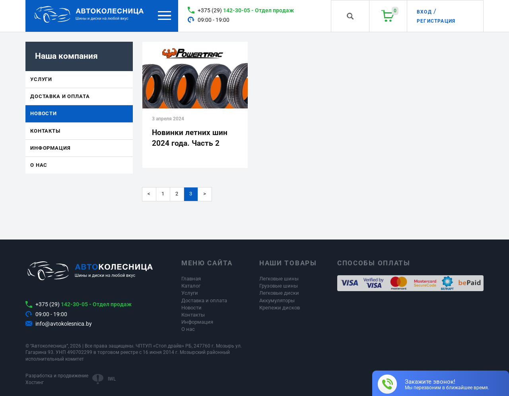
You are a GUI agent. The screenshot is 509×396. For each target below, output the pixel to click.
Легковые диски (279, 293)
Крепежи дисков (279, 308)
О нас (38, 165)
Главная (191, 279)
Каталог (190, 286)
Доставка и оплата (59, 96)
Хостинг (34, 382)
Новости (43, 113)
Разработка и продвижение (56, 376)
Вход (424, 12)
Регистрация (436, 21)
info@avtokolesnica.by (63, 324)
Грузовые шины (278, 286)
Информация (50, 148)
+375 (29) (246, 10)
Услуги (41, 79)
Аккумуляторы (277, 300)
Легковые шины (279, 279)
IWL (112, 379)
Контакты (45, 131)
